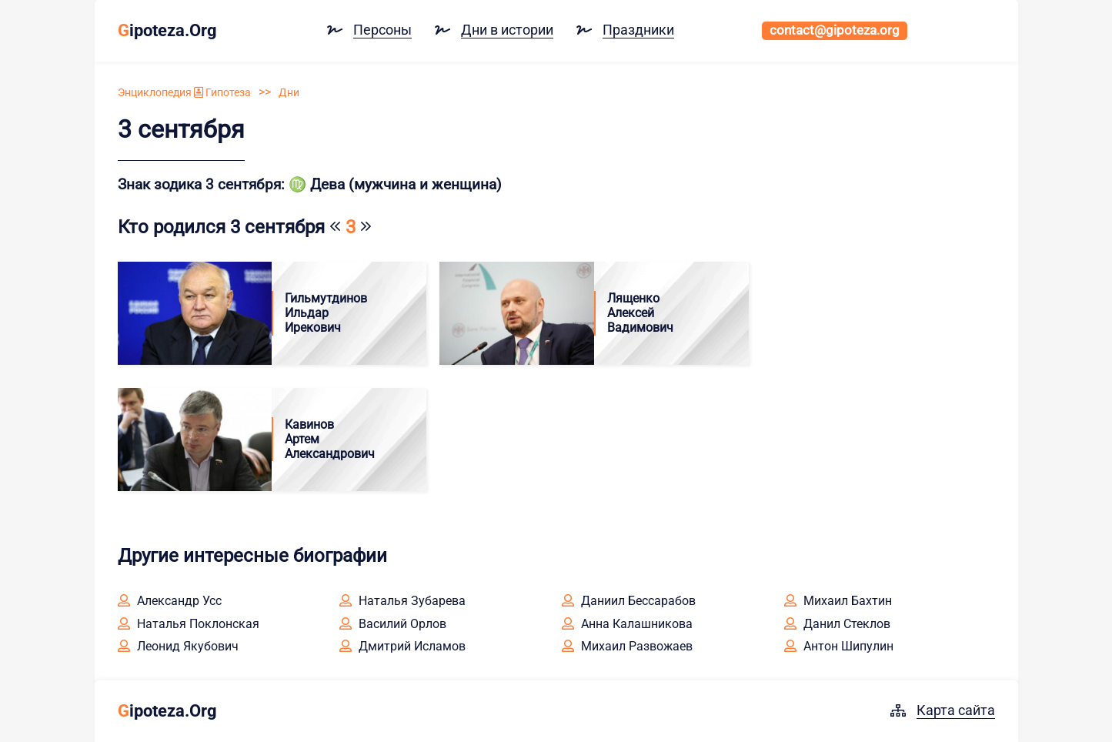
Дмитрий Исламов (402, 646)
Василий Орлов (392, 624)
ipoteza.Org (167, 30)
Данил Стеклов (837, 624)
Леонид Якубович (178, 646)
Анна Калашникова (627, 624)
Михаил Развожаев (627, 646)
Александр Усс (170, 600)
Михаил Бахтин (838, 600)
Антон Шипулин (838, 646)
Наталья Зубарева (402, 600)
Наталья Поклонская (188, 624)
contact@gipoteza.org (835, 30)
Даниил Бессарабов (629, 600)
